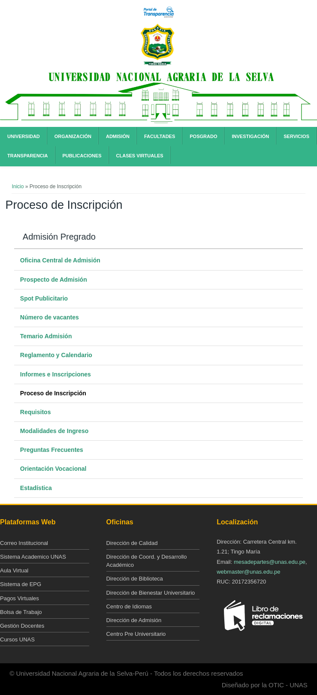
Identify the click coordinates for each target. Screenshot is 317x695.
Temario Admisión (46, 336)
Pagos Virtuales (19, 598)
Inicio (18, 187)
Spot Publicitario (44, 298)
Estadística (36, 487)
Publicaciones (82, 155)
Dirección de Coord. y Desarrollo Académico (146, 561)
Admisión (118, 136)
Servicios (296, 136)
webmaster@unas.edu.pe (248, 572)
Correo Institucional (24, 543)
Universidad (23, 136)
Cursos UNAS (17, 639)
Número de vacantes (49, 317)
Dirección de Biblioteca (134, 578)
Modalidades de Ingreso (54, 430)
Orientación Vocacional (53, 468)
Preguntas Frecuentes (51, 449)
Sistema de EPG (20, 584)
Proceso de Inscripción (53, 393)
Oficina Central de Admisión (60, 260)
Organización (72, 136)
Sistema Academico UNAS (33, 557)
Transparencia (27, 155)
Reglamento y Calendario (56, 355)
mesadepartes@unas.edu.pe (269, 562)
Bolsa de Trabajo (21, 612)
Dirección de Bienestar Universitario (150, 593)
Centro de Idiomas (129, 606)
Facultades (159, 136)
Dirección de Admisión (134, 620)
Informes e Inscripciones (55, 374)
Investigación (250, 136)
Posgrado (203, 136)
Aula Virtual (14, 570)
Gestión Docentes (22, 626)
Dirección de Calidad (132, 543)
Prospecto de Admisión (53, 279)
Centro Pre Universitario (136, 634)
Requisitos (35, 412)
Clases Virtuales (139, 155)
